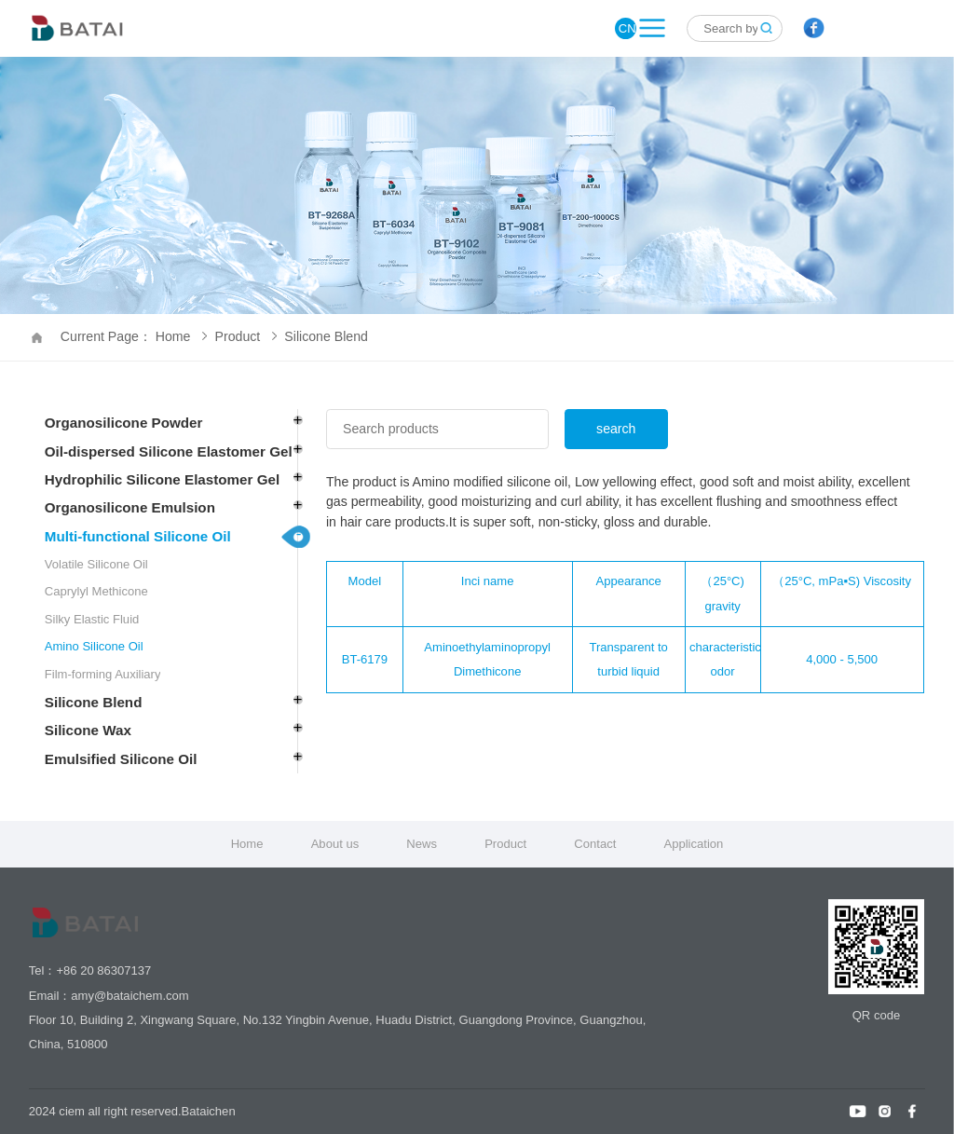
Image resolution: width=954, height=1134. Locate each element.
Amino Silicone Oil (94, 646)
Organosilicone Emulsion (130, 507)
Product (246, 336)
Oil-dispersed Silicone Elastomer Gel (169, 451)
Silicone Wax (88, 730)
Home (247, 844)
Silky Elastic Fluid (92, 619)
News (421, 844)
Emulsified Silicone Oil (121, 759)
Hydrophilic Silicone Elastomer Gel (162, 479)
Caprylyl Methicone (96, 591)
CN (627, 28)
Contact (595, 844)
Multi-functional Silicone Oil (138, 536)
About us (335, 844)
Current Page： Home (134, 336)
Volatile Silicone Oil (96, 564)
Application (693, 844)
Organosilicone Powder (124, 422)
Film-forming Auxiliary (103, 674)
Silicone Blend (326, 336)
